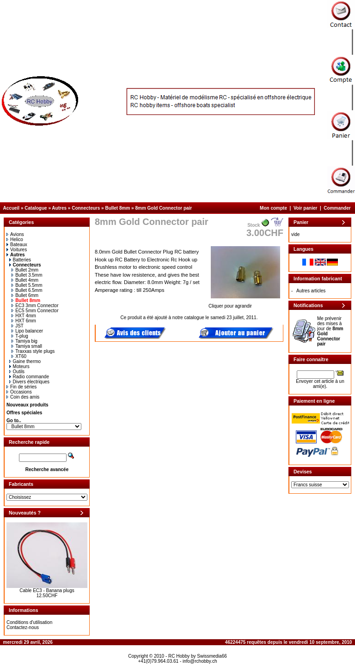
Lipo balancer (27, 330)
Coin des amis (22, 397)
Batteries (20, 259)
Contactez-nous (22, 627)
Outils (17, 371)
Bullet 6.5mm (27, 290)
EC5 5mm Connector (35, 310)
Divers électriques (29, 381)
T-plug (20, 336)
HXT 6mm (24, 320)
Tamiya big (24, 341)
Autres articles (310, 290)
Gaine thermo (25, 361)
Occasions (19, 391)
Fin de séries (21, 386)
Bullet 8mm (117, 208)
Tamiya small (27, 346)
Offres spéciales (24, 412)
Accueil (11, 208)
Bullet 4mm (25, 280)
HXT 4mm (24, 315)
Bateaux (16, 244)
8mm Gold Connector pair (163, 208)
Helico (14, 239)
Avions (15, 234)
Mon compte (273, 208)
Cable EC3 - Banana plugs (46, 590)
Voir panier (306, 208)
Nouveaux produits (27, 404)
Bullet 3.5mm (27, 275)
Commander (337, 208)
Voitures (16, 249)
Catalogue (35, 208)
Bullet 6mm (25, 295)
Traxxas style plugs (33, 351)
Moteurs (19, 366)
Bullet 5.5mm (27, 285)
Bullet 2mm (25, 269)
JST (18, 325)
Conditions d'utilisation (29, 622)
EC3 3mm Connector (35, 305)
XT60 (19, 356)
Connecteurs (86, 208)
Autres (59, 208)
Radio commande (29, 376)
